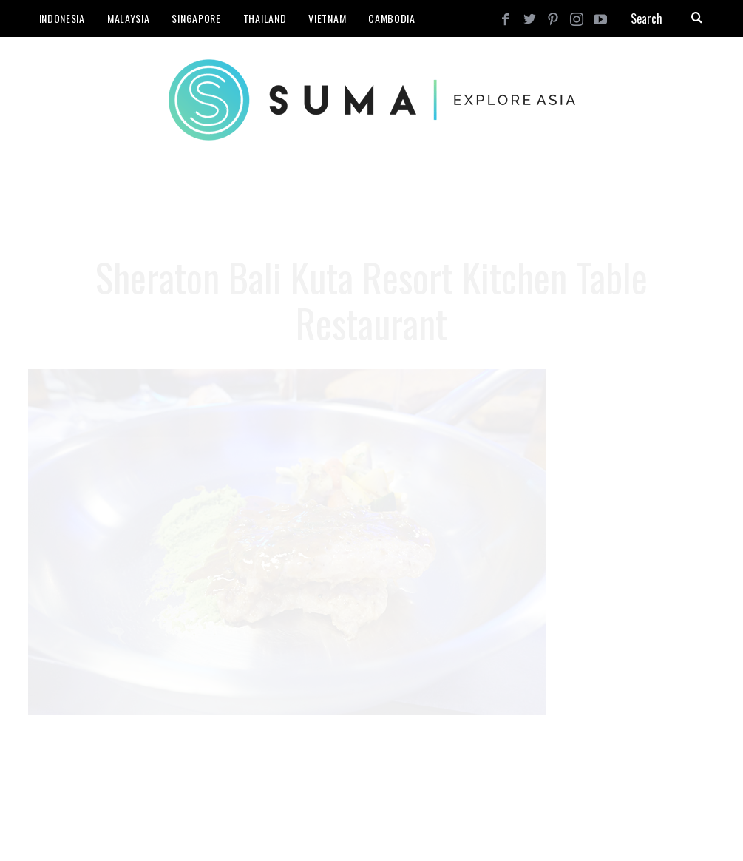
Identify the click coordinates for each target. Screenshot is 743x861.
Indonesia (62, 18)
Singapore (196, 18)
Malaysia (128, 18)
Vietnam (327, 18)
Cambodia (391, 18)
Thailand (265, 18)
